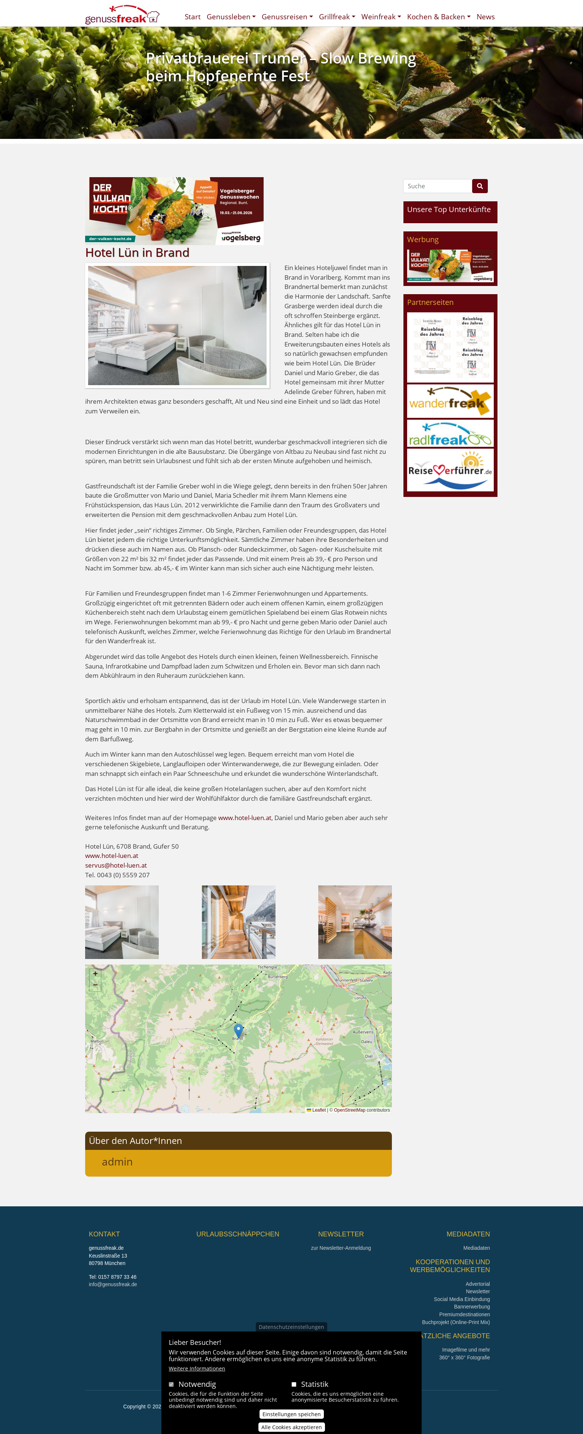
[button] (122, 921)
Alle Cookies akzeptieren (291, 1427)
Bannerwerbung (472, 1307)
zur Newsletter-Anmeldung (341, 1248)
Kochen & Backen (436, 17)
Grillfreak (334, 17)
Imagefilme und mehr (466, 1350)
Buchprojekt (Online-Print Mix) (456, 1322)
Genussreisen (284, 17)
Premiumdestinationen (464, 1314)
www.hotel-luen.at (244, 817)
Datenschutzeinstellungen (291, 1326)
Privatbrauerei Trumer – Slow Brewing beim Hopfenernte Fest (281, 67)
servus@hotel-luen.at (116, 865)
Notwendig (197, 1384)
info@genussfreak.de (113, 1284)
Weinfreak (378, 17)
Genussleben (229, 17)
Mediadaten (476, 1248)
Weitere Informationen (197, 1368)
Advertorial (478, 1284)
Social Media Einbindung (462, 1299)
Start (193, 17)
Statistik (315, 1384)
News (486, 17)
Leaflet (316, 1110)
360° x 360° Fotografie (464, 1357)
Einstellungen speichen (291, 1414)
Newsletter (478, 1291)
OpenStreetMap (349, 1110)
